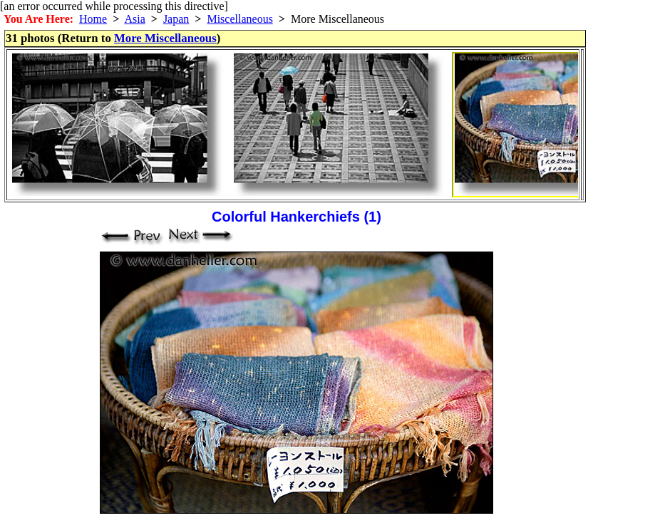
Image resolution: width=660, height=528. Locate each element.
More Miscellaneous (165, 38)
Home (93, 19)
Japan (176, 19)
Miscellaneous (239, 19)
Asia (134, 19)
